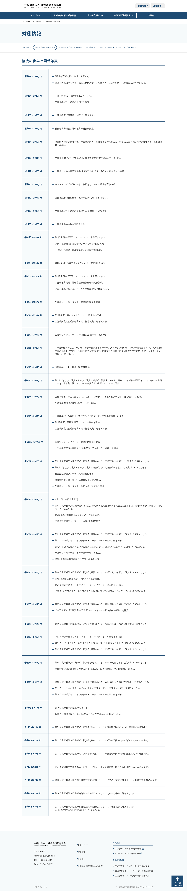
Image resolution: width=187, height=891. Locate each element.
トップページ (36, 15)
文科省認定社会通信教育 (65, 15)
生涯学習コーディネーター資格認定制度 (132, 865)
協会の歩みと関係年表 (45, 47)
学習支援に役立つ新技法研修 (127, 853)
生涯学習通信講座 (122, 15)
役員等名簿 (94, 47)
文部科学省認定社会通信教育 (90, 858)
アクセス (124, 47)
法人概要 (26, 47)
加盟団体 (157, 6)
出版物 (151, 15)
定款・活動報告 (110, 47)
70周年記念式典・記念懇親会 (73, 47)
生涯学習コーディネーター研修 (128, 848)
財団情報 (142, 6)
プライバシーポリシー (42, 887)
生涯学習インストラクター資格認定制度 (132, 875)
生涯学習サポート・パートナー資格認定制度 (134, 870)
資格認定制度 (94, 15)
